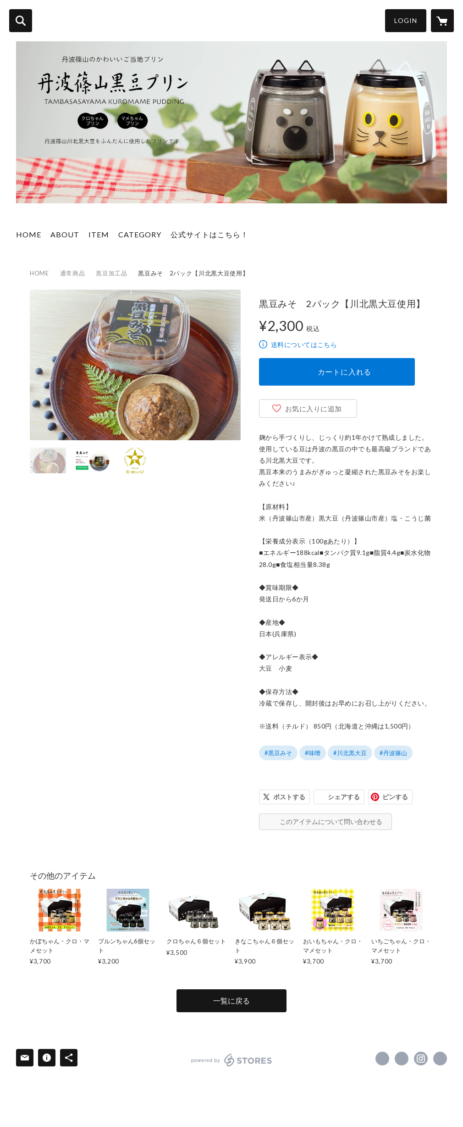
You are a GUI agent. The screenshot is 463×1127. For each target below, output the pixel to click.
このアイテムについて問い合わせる (331, 821)
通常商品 (72, 273)
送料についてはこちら (304, 344)
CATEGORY (139, 234)
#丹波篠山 (393, 753)
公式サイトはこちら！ (209, 234)
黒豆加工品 (111, 273)
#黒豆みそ (278, 753)
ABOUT (64, 234)
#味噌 (312, 753)
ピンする (395, 797)
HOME (28, 234)
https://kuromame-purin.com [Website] (440, 1058)
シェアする (344, 797)
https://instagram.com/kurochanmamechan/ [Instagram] (421, 1058)
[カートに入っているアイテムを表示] (442, 20)
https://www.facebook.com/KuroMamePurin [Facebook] (382, 1058)
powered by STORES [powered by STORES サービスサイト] (231, 1060)
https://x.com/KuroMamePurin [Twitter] (401, 1058)
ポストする (289, 797)
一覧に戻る (231, 1000)
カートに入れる (345, 371)
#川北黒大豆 (350, 753)
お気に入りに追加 (313, 408)
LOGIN (405, 20)
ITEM (98, 234)
